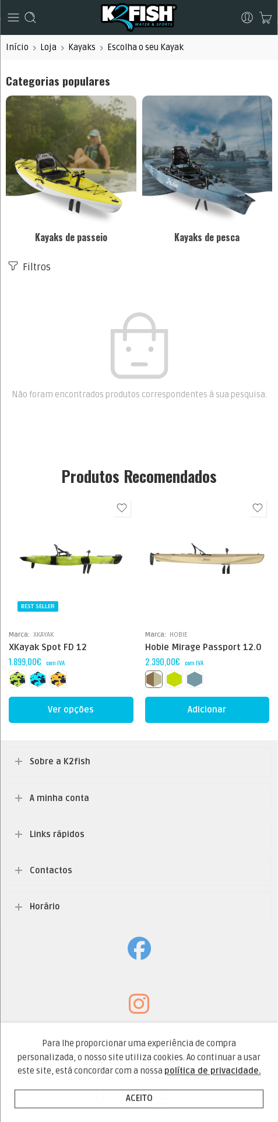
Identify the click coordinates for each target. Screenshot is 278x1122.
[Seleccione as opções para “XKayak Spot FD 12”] (71, 710)
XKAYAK (43, 634)
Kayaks (82, 47)
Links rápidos (57, 834)
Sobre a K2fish (60, 762)
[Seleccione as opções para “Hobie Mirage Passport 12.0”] (207, 710)
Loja (48, 47)
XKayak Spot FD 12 (48, 647)
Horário (45, 907)
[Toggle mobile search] (30, 17)
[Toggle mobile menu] (13, 17)
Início (17, 47)
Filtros (28, 266)
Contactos (51, 871)
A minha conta (59, 798)
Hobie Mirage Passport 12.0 (203, 647)
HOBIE (179, 634)
